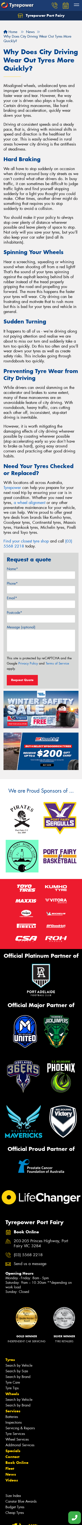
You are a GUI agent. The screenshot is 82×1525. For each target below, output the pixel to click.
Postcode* (14, 612)
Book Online (16, 1462)
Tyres (10, 1359)
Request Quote (22, 680)
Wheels (12, 1393)
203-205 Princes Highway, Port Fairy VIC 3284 (41, 1244)
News (10, 1474)
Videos (11, 1480)
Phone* (12, 583)
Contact (12, 1456)
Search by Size (16, 1371)
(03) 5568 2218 (28, 1254)
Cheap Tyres (14, 1512)
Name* (12, 569)
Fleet (9, 1468)
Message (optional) (21, 627)
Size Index (13, 1495)
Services (12, 1411)
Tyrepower (12, 487)
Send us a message (30, 1263)
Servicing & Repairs (20, 1428)
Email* (12, 598)
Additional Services (19, 1445)
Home (10, 32)
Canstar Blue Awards (21, 1501)
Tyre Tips (12, 1388)
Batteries (11, 1417)
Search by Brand (17, 1376)
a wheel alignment (29, 502)
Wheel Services (17, 1439)
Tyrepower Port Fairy (41, 15)
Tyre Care (12, 1382)
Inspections (13, 1422)
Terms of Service (57, 663)
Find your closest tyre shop (26, 541)
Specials (12, 1450)
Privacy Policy (28, 663)
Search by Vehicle (18, 1365)
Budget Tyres (14, 1507)
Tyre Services (15, 1433)
